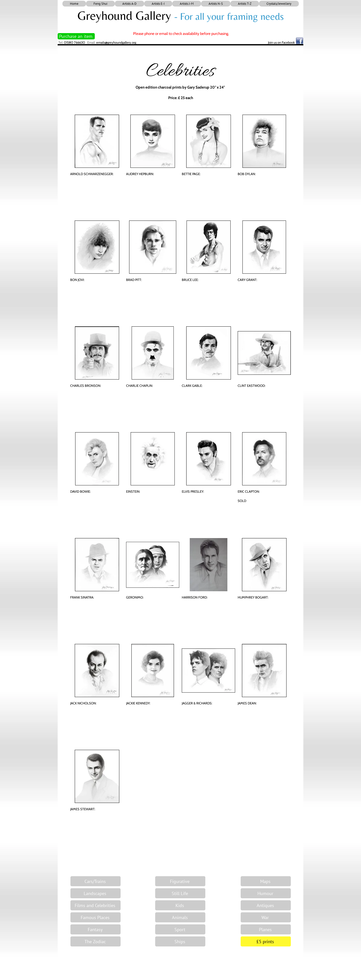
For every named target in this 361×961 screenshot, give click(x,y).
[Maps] (266, 881)
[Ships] (180, 941)
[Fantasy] (95, 929)
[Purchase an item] (76, 36)
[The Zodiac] (95, 941)
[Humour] (266, 893)
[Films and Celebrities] (95, 905)
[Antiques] (266, 905)
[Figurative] (180, 881)
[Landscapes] (95, 893)
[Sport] (180, 929)
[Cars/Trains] (95, 881)
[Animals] (180, 917)
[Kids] (180, 905)
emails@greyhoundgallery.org (116, 42)
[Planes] (266, 929)
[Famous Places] (95, 917)
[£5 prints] (266, 941)
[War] (266, 917)
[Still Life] (180, 893)
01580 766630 (74, 42)
